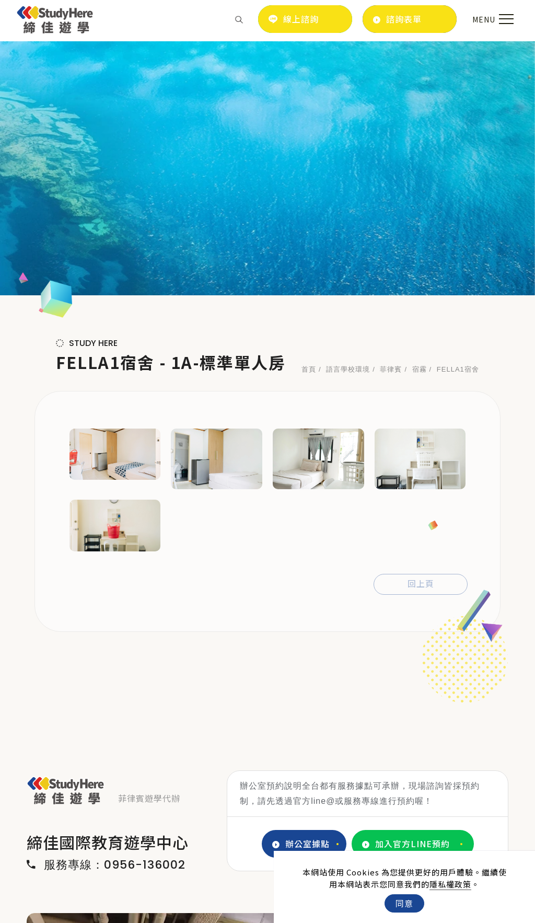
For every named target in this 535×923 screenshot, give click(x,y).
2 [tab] (260, 809)
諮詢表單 (397, 19)
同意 (404, 903)
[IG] (62, 878)
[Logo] (55, 17)
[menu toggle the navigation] (491, 19)
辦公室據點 (301, 590)
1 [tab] (244, 809)
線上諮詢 (294, 19)
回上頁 (421, 331)
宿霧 (419, 116)
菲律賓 (391, 116)
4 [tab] (291, 809)
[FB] (38, 878)
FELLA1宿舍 (458, 116)
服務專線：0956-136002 (106, 611)
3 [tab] (275, 809)
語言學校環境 (348, 116)
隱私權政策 (450, 884)
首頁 (308, 116)
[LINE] (85, 878)
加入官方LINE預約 (406, 590)
